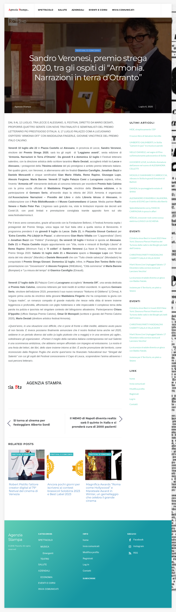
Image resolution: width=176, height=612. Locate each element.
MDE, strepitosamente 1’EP (143, 129)
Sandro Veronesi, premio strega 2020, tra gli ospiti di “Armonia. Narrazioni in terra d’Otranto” (88, 68)
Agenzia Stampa (22, 107)
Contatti (134, 404)
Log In (132, 399)
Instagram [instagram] (135, 546)
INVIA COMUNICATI (123, 10)
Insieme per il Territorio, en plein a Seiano (145, 289)
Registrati (134, 394)
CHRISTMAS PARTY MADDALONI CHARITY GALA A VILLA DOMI (146, 257)
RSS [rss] (132, 553)
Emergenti (48, 553)
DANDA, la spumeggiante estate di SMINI (146, 190)
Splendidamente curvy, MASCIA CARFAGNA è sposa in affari (145, 210)
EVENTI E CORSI (98, 10)
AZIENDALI (78, 10)
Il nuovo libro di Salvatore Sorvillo (145, 136)
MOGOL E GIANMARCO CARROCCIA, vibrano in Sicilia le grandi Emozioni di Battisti (148, 179)
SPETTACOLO (46, 10)
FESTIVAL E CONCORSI (88, 51)
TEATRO (44, 559)
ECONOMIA (46, 577)
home (132, 379)
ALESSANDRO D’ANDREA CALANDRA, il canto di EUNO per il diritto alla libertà (148, 200)
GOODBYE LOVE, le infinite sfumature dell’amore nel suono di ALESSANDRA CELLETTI (148, 165)
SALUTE (62, 10)
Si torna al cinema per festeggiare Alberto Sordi (31, 423)
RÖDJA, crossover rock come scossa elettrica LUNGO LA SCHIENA (146, 220)
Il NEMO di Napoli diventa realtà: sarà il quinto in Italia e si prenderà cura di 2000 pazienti (93, 423)
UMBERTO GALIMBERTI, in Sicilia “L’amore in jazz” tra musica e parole (146, 144)
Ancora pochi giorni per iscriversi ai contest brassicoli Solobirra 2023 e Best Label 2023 (63, 489)
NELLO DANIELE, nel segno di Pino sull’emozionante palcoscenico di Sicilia (148, 154)
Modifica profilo (137, 389)
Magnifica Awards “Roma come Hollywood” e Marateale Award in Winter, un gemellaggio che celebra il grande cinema (103, 493)
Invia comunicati (137, 384)
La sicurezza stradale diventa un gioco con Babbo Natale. (147, 280)
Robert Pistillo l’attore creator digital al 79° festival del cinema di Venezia (23, 489)
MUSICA (44, 547)
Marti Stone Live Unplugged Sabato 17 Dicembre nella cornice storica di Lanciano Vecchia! (148, 268)
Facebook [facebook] (135, 540)
